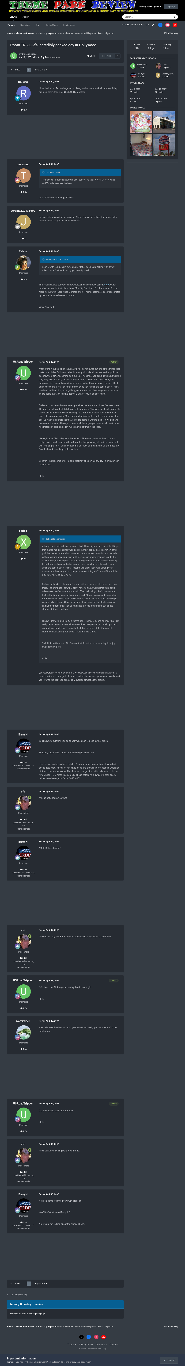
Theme (71, 1344)
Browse (13, 18)
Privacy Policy (86, 1344)
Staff (38, 25)
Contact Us (101, 1344)
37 (23, 558)
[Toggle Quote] (43, 172)
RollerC (23, 82)
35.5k (23, 819)
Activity (26, 17)
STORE (146, 25)
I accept (168, 1360)
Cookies (114, 1344)
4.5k (23, 762)
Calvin (23, 251)
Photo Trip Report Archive (47, 57)
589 (24, 279)
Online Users (52, 25)
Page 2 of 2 (41, 70)
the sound (23, 164)
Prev (17, 70)
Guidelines (25, 25)
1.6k (23, 1049)
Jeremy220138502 (23, 210)
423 (24, 110)
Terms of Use (13, 1362)
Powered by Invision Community (92, 1348)
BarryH (22, 734)
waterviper (23, 1021)
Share (91, 56)
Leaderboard (69, 25)
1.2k (23, 389)
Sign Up (171, 6)
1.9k (23, 192)
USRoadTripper (29, 54)
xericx (23, 530)
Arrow (106, 284)
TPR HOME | (126, 25)
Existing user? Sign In (150, 6)
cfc (23, 791)
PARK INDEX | (137, 25)
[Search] (139, 16)
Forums (11, 25)
